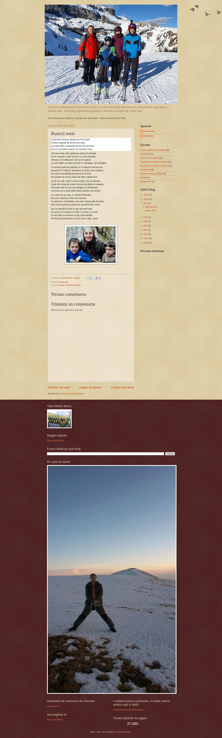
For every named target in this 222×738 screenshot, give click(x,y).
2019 (145, 203)
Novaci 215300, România (69, 285)
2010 (145, 243)
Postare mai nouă (59, 387)
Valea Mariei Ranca (55, 440)
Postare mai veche (122, 387)
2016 (145, 221)
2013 (145, 230)
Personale (63, 282)
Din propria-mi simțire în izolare (154, 166)
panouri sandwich (54, 719)
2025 (145, 195)
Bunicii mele (150, 210)
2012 (145, 234)
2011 (145, 238)
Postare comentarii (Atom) (72, 393)
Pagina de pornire (90, 387)
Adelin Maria (148, 131)
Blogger (128, 732)
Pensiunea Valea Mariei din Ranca (128, 710)
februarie (150, 207)
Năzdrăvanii (145, 169)
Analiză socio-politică (149, 158)
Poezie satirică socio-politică (152, 150)
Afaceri (143, 177)
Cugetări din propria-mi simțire (153, 162)
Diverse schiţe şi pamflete (151, 173)
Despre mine (146, 181)
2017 (145, 217)
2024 (145, 199)
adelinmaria (148, 136)
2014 (145, 225)
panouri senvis (53, 706)
